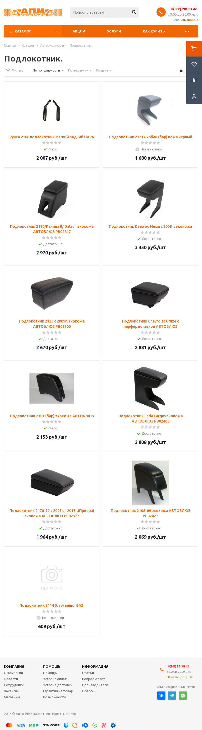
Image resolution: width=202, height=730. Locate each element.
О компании (13, 673)
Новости (11, 679)
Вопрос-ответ (93, 679)
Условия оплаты (56, 679)
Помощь (51, 666)
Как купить (154, 31)
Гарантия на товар (58, 691)
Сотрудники (14, 685)
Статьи (88, 673)
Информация (95, 666)
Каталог (23, 31)
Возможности (54, 697)
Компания (14, 666)
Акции (79, 31)
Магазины (12, 697)
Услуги (114, 31)
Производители (95, 685)
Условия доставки (58, 685)
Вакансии (11, 691)
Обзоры (88, 691)
